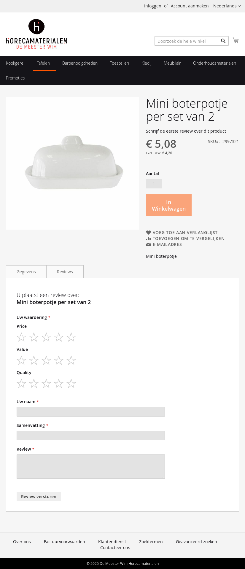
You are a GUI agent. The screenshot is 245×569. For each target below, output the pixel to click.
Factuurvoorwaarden (64, 541)
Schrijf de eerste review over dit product (186, 131)
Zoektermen (151, 541)
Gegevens (26, 271)
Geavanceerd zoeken (196, 541)
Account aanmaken (190, 6)
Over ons (22, 541)
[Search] (223, 41)
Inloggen (152, 6)
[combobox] (192, 41)
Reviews (65, 271)
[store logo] (36, 34)
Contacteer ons (115, 547)
